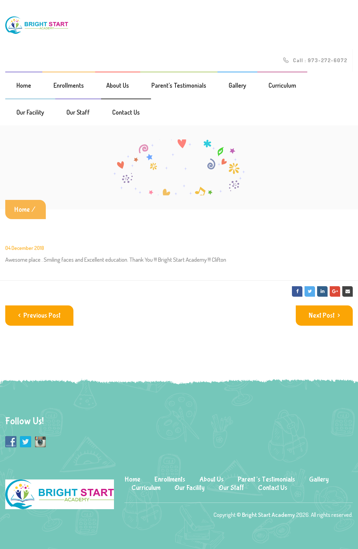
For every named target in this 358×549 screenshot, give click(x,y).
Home (23, 85)
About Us (117, 85)
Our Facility (30, 112)
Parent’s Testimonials (178, 85)
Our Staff (78, 112)
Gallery (237, 85)
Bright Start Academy (268, 514)
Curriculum (282, 85)
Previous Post (39, 315)
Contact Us (126, 112)
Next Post (324, 315)
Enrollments (68, 85)
